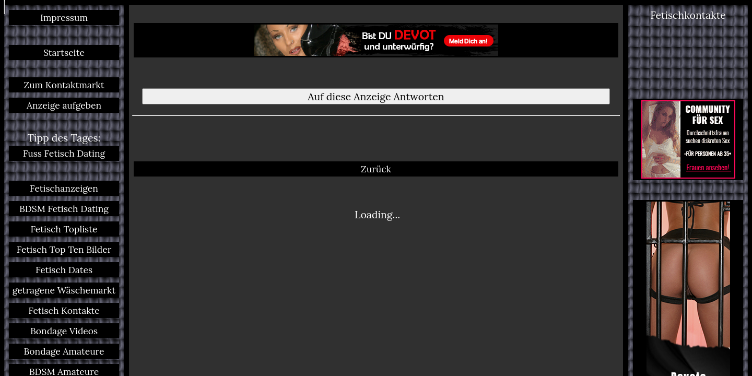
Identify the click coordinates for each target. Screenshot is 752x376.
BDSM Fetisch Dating (64, 209)
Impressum (64, 17)
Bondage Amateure (64, 351)
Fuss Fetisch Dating (64, 153)
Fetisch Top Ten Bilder (64, 249)
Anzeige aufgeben (64, 105)
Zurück (376, 138)
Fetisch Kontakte (64, 310)
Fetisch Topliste (64, 229)
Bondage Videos (64, 331)
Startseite (64, 52)
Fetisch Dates (64, 270)
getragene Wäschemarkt (64, 290)
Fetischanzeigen (64, 188)
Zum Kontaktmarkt (64, 85)
